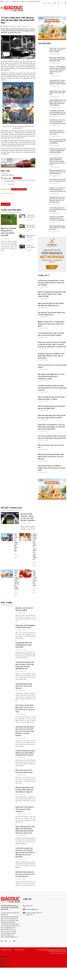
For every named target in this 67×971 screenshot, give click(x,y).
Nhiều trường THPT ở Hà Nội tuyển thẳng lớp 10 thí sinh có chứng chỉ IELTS (51, 324)
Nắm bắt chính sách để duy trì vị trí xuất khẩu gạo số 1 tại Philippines (57, 141)
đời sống (13, 146)
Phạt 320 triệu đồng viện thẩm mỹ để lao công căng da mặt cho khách (51, 416)
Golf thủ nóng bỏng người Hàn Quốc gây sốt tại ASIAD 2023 (51, 407)
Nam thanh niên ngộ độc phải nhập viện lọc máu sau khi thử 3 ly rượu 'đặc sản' (51, 456)
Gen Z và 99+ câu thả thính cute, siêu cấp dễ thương (57, 180)
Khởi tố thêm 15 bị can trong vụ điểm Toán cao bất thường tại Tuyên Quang (16, 582)
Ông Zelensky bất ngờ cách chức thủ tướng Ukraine (23, 688)
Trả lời (5, 184)
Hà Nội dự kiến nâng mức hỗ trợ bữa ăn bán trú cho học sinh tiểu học (25, 877)
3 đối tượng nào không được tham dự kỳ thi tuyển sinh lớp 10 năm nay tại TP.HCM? (51, 283)
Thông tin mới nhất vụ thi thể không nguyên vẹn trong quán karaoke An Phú (57, 189)
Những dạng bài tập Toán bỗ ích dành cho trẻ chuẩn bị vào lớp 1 (57, 227)
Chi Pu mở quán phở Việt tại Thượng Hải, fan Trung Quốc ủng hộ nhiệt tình (52, 437)
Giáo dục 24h (4, 959)
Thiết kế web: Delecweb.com (58, 956)
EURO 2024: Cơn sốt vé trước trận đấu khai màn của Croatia (57, 132)
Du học (2, 962)
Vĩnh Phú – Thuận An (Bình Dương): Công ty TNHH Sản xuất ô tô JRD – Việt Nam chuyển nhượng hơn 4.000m (57, 70)
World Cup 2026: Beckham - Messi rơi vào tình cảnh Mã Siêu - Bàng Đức (27, 518)
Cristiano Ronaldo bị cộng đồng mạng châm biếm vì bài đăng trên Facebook (25, 756)
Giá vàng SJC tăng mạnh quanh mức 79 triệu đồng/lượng (51, 314)
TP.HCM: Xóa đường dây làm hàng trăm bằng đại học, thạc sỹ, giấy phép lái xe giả (52, 388)
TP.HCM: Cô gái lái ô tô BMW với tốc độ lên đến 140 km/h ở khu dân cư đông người (51, 356)
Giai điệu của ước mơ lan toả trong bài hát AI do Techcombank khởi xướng (57, 121)
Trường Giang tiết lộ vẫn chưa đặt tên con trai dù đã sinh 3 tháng (51, 334)
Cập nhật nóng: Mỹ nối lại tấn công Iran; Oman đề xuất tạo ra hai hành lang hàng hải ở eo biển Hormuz (24, 734)
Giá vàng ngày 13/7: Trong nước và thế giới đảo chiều (35, 580)
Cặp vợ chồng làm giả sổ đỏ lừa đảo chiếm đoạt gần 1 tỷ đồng (51, 398)
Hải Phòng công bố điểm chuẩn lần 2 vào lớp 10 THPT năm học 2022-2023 (56, 218)
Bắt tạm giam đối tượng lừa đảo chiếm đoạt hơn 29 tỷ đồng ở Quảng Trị (24, 793)
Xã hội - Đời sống (5, 970)
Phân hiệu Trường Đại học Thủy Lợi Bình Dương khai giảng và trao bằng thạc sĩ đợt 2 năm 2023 (51, 427)
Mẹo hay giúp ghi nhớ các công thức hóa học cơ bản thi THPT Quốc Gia (57, 172)
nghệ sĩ (3, 138)
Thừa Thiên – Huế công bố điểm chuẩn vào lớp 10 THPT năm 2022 (57, 50)
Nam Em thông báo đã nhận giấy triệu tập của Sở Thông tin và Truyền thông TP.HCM (52, 294)
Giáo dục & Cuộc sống (50, 953)
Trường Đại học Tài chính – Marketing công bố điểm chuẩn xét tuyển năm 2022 (57, 82)
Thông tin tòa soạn (47, 3)
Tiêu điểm (3, 961)
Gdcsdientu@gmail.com (33, 1)
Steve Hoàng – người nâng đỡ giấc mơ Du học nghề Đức (57, 92)
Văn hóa (2, 965)
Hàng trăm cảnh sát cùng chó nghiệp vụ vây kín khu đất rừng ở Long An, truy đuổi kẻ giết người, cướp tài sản (52, 344)
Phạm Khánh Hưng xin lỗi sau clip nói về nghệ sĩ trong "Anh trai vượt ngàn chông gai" (35, 548)
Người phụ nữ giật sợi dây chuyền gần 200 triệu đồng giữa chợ (51, 304)
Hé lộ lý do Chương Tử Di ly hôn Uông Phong (52, 366)
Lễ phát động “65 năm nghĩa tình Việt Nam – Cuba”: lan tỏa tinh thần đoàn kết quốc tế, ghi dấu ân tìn (57, 161)
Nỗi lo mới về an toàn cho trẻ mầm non (51, 446)
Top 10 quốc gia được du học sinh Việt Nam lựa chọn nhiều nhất (57, 209)
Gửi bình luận (5, 204)
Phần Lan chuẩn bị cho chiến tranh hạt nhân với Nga (16, 544)
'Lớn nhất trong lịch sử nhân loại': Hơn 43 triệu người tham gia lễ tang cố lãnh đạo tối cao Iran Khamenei (25, 855)
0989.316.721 (16, 1)
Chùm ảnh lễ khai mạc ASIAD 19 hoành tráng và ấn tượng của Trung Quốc (51, 468)
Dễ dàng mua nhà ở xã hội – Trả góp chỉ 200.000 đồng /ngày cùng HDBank (57, 150)
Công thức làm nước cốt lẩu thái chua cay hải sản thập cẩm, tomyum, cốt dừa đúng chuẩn (57, 199)
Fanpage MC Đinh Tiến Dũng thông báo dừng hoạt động (23, 647)
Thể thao (3, 968)
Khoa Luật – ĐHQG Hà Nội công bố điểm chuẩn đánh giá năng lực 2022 (57, 59)
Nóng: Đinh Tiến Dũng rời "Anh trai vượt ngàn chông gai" (24, 812)
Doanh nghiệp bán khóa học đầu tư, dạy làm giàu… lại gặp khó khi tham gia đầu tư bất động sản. (57, 102)
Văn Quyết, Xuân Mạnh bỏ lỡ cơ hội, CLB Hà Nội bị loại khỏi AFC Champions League (51, 376)
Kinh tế (2, 967)
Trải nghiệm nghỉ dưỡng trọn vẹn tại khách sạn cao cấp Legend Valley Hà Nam (57, 112)
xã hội (22, 146)
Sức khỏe (3, 964)
